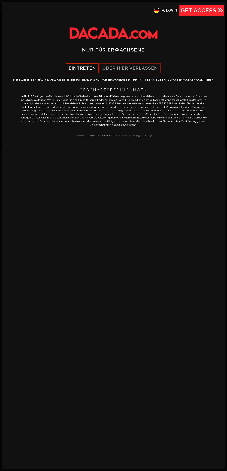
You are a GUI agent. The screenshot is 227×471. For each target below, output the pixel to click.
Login (169, 10)
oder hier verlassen (130, 68)
